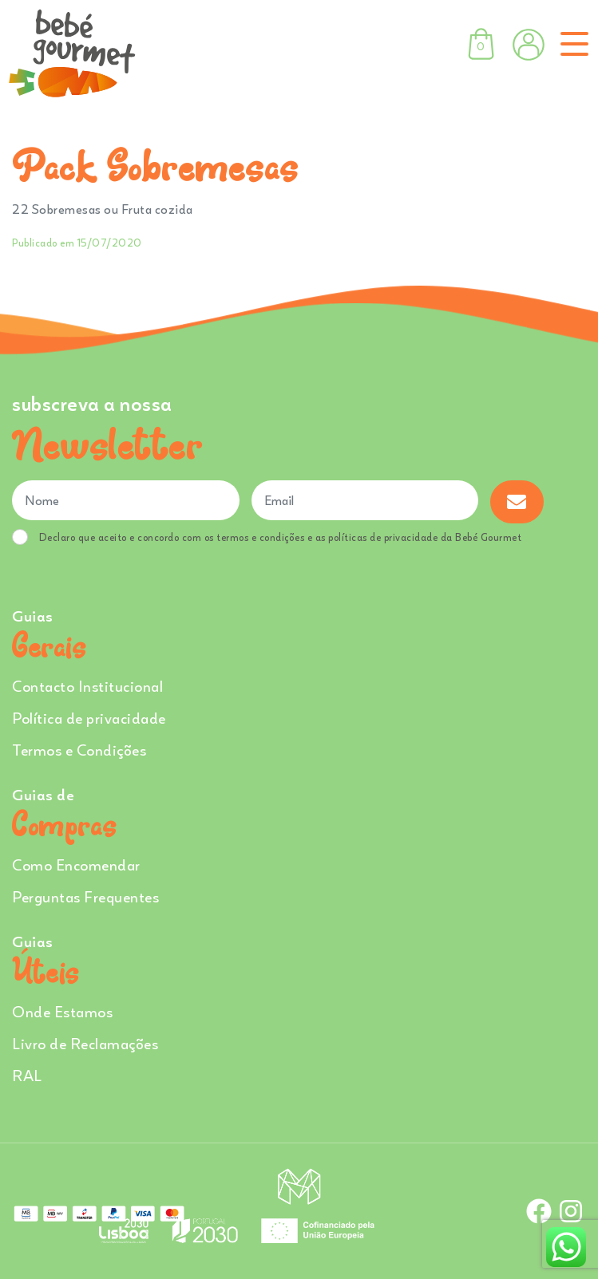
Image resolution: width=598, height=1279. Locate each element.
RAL (27, 1075)
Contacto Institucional (87, 686)
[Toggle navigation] (571, 44)
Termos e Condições (79, 750)
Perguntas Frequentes (85, 896)
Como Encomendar (76, 864)
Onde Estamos (62, 1011)
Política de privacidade (89, 718)
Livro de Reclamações (85, 1043)
